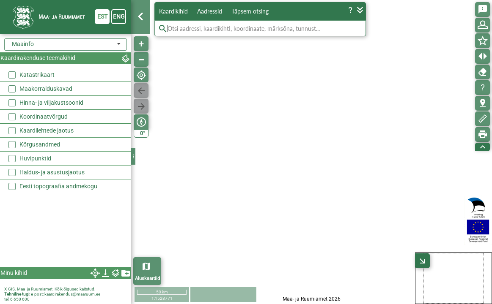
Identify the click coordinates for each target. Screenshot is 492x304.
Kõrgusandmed (39, 144)
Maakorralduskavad (45, 88)
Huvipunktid (35, 158)
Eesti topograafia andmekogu (58, 186)
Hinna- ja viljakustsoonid (51, 102)
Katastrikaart (37, 74)
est (102, 16)
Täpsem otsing (250, 11)
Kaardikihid (173, 11)
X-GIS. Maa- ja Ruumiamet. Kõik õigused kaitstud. (50, 289)
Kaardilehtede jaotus (46, 130)
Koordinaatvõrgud (43, 116)
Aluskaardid (147, 278)
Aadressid (209, 11)
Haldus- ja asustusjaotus (52, 172)
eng (119, 16)
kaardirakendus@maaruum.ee (72, 294)
